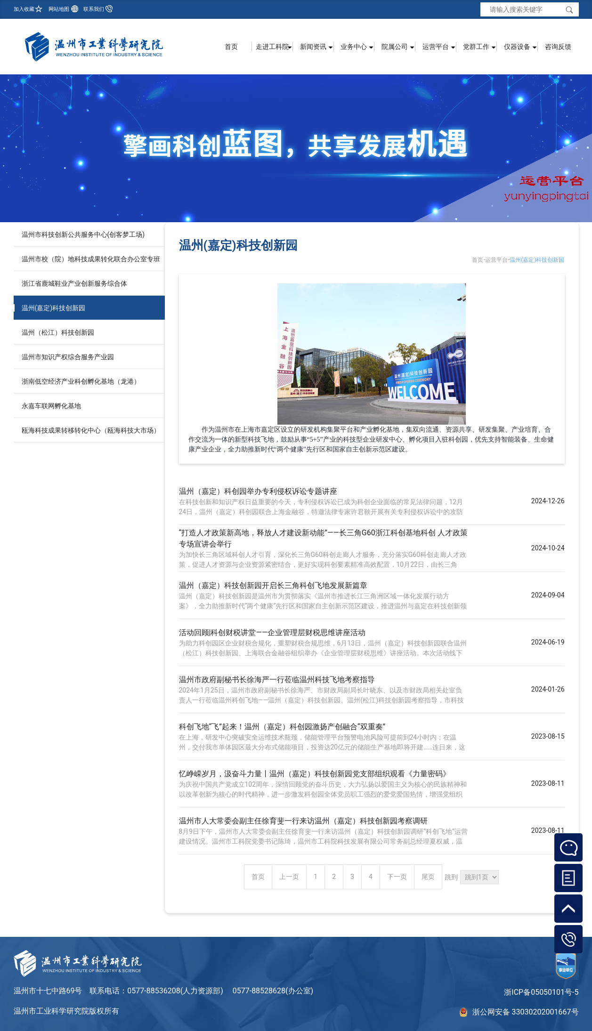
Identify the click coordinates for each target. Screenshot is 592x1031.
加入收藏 (24, 9)
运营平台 (496, 260)
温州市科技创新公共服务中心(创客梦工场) (83, 234)
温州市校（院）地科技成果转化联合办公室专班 (91, 259)
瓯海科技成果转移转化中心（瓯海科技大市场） (91, 430)
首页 (231, 46)
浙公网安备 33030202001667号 (525, 1011)
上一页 (289, 876)
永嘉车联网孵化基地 (51, 406)
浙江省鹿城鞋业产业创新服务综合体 (74, 283)
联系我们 (93, 9)
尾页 (428, 876)
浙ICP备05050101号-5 (541, 992)
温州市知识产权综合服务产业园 (68, 357)
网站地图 (59, 9)
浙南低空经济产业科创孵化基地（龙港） (81, 381)
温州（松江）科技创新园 (58, 332)
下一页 (397, 876)
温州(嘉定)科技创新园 (54, 308)
